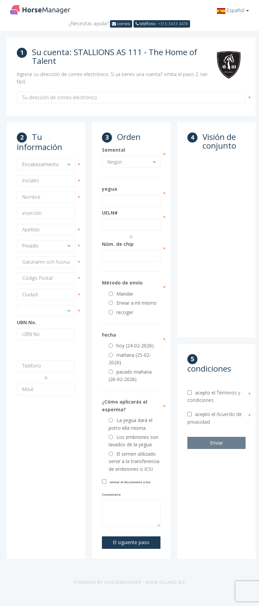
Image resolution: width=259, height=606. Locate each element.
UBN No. (26, 322)
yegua (109, 189)
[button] (233, 10)
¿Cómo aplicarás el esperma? (124, 405)
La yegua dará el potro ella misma (130, 424)
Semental (113, 150)
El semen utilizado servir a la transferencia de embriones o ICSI (134, 461)
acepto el (213, 396)
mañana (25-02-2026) (130, 359)
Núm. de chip (118, 244)
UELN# (110, 213)
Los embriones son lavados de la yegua (133, 441)
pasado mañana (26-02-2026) (130, 375)
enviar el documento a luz (130, 482)
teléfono (162, 24)
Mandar (121, 294)
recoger (121, 312)
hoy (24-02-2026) (131, 345)
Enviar (216, 443)
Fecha (109, 335)
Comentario (111, 494)
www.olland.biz (165, 582)
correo (121, 24)
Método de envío (122, 282)
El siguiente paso (131, 542)
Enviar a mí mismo (133, 303)
